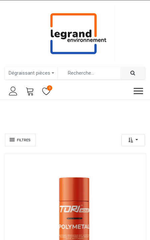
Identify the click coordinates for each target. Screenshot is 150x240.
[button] (133, 140)
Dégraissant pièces (29, 73)
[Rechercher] (132, 73)
